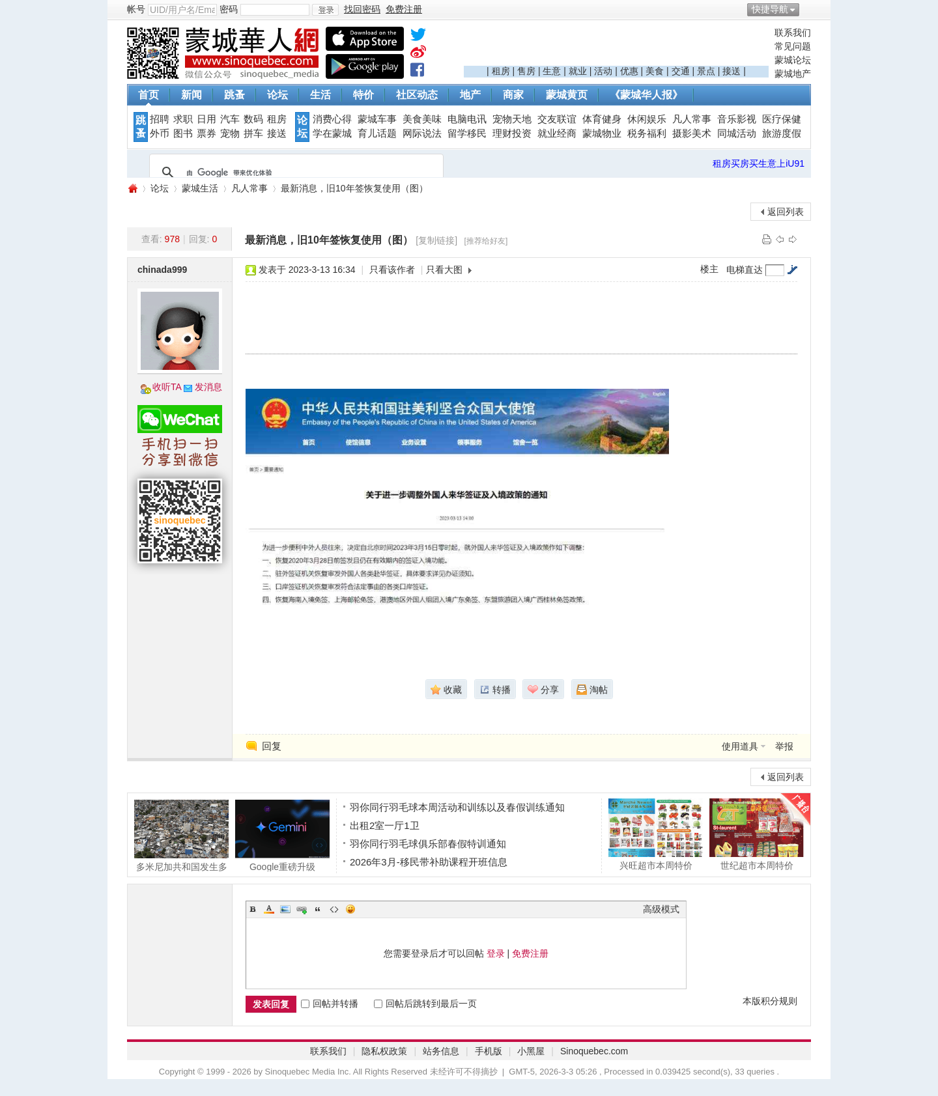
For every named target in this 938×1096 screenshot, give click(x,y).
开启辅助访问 (807, 9)
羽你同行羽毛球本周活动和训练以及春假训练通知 (457, 807)
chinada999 (162, 269)
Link (301, 909)
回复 (271, 746)
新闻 (191, 94)
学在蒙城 (332, 133)
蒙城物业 (601, 133)
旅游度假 (781, 133)
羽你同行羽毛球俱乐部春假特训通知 (428, 843)
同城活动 (736, 133)
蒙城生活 (200, 188)
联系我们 (793, 32)
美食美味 (422, 119)
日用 (206, 119)
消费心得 (332, 119)
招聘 (159, 119)
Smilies (350, 909)
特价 (363, 94)
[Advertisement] (616, 46)
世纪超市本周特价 (756, 834)
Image (285, 909)
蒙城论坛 (793, 60)
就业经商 (556, 133)
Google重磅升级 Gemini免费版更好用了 (282, 835)
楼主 (709, 269)
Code (334, 909)
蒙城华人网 (132, 188)
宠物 (230, 133)
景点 (706, 71)
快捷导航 (770, 9)
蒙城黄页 (567, 94)
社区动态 (417, 94)
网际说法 (422, 133)
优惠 (629, 71)
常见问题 (793, 46)
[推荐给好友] (486, 241)
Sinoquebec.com (594, 1051)
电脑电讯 (467, 119)
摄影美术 (691, 133)
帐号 (136, 9)
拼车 (253, 133)
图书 (183, 133)
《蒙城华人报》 (646, 94)
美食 (655, 71)
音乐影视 (736, 119)
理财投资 (512, 133)
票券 (206, 133)
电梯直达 (744, 269)
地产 (470, 94)
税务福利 (646, 133)
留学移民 (467, 133)
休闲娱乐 (646, 119)
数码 (253, 119)
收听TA (167, 387)
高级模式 (661, 909)
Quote (317, 909)
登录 (496, 953)
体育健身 (601, 119)
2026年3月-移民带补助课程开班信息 (428, 861)
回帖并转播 (329, 1003)
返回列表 (785, 211)
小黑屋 (531, 1051)
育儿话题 (377, 133)
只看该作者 (392, 269)
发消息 (208, 387)
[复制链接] (436, 240)
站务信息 (441, 1051)
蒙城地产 (793, 73)
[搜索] (294, 172)
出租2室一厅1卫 (384, 825)
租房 (501, 71)
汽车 (230, 119)
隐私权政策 (384, 1051)
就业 (578, 71)
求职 (183, 119)
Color (269, 909)
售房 (526, 71)
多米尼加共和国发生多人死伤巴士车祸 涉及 (181, 835)
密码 (229, 9)
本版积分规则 (770, 1001)
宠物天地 (512, 119)
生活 (320, 94)
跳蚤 (234, 94)
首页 (148, 94)
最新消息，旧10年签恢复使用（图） (354, 188)
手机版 (488, 1051)
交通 (681, 71)
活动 (603, 71)
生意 (552, 71)
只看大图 (444, 269)
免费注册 (530, 953)
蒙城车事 (377, 119)
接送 (731, 71)
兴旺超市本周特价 (655, 834)
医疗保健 (781, 119)
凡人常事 (691, 119)
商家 (513, 94)
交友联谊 (556, 119)
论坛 (277, 94)
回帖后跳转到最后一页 (425, 1003)
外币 (159, 133)
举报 (784, 746)
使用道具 (740, 746)
